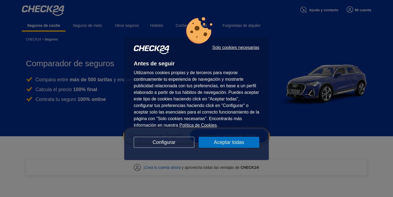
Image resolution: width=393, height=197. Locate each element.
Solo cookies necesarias (235, 47)
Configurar (164, 142)
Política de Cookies (198, 125)
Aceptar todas (229, 142)
